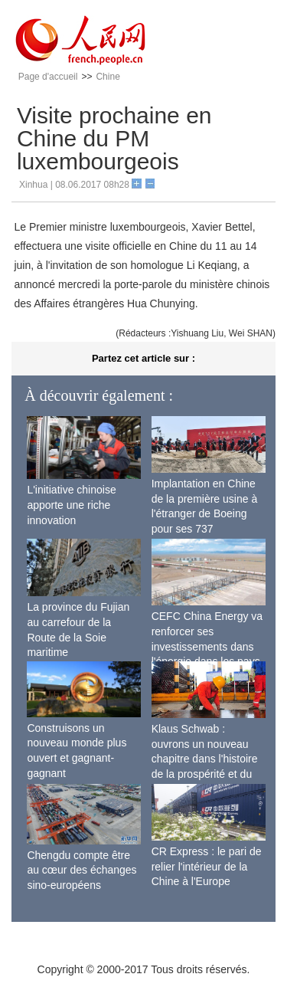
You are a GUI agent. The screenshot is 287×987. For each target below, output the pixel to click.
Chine (107, 76)
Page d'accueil (48, 76)
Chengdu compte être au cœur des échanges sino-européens (81, 870)
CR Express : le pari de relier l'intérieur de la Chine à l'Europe (207, 866)
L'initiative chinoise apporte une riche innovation (71, 505)
